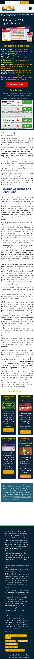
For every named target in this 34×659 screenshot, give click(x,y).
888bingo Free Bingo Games (8, 398)
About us (26, 655)
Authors (26, 657)
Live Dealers (11, 647)
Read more (8, 430)
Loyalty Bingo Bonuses (20, 14)
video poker (7, 499)
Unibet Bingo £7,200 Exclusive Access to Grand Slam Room (25, 442)
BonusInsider (7, 486)
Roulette (23, 641)
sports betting (18, 490)
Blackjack (10, 641)
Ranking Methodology (15, 657)
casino (10, 490)
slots (22, 497)
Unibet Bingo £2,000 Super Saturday (25, 399)
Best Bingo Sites (10, 14)
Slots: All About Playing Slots (16, 637)
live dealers (15, 499)
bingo (29, 490)
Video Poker (11, 644)
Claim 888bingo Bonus (17, 85)
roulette (17, 497)
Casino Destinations (15, 655)
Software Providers (14, 650)
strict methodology (25, 98)
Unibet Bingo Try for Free (8, 440)
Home (2, 14)
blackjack (27, 497)
